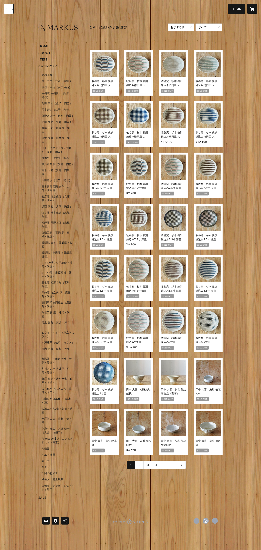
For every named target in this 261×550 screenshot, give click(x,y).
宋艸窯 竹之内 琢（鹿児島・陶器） (56, 294)
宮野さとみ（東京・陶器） (58, 115)
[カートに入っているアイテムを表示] (252, 9)
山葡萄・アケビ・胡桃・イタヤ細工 (58, 487)
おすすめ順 (177, 27)
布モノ (46, 467)
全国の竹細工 (50, 473)
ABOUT (44, 52)
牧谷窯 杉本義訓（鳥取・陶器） (57, 214)
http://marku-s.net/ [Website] (215, 521)
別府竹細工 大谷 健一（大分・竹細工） (56, 430)
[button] (236, 9)
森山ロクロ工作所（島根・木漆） (58, 400)
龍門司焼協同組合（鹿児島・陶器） (57, 304)
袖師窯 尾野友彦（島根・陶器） (57, 224)
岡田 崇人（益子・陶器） (57, 103)
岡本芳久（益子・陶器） (57, 109)
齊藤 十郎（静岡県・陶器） (56, 129)
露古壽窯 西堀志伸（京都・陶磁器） (56, 188)
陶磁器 (46, 448)
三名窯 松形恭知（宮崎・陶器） (57, 284)
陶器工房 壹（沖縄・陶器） (56, 314)
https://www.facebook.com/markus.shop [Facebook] (196, 521)
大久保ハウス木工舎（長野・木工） (57, 390)
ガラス (46, 460)
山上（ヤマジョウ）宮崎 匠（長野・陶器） (57, 149)
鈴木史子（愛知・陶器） (57, 157)
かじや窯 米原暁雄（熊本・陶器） (57, 274)
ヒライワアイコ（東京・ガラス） (58, 334)
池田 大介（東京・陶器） (57, 121)
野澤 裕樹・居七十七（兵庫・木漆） (57, 380)
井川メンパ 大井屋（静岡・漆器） (56, 370)
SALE (42, 497)
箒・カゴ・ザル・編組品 (57, 80)
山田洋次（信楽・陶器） (57, 180)
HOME (43, 46)
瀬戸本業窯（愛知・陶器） (58, 164)
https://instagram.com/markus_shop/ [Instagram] (206, 521)
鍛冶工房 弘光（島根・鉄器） (57, 410)
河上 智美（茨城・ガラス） (56, 324)
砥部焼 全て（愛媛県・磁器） (57, 244)
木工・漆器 (48, 454)
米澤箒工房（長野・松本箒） (57, 420)
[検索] (9, 9)
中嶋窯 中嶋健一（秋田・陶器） (57, 95)
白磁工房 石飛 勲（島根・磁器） (56, 234)
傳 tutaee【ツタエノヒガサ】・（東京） (57, 440)
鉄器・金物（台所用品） (57, 87)
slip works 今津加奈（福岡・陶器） (57, 264)
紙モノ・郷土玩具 (53, 479)
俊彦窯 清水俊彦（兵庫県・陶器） (56, 198)
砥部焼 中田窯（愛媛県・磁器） (58, 254)
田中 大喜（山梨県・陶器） (56, 139)
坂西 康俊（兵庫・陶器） (57, 206)
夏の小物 (47, 74)
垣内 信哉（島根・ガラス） (56, 350)
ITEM (42, 59)
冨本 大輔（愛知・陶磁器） (56, 172)
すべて (202, 27)
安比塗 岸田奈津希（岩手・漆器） (57, 360)
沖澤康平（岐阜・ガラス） (58, 342)
